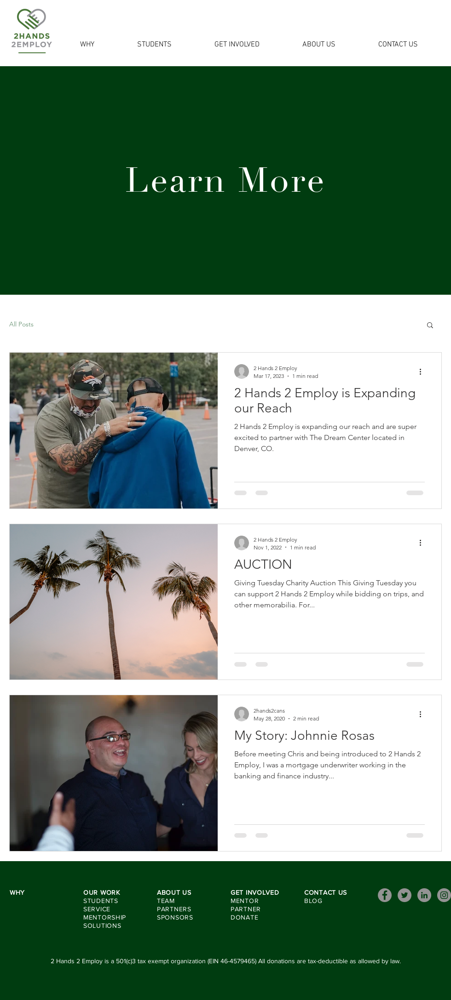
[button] (430, 326)
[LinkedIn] (424, 895)
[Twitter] (404, 895)
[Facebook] (385, 895)
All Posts (21, 324)
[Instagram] (444, 895)
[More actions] (423, 371)
